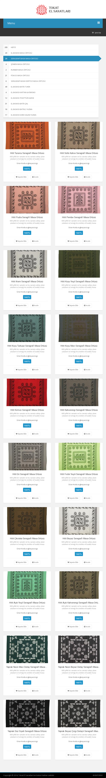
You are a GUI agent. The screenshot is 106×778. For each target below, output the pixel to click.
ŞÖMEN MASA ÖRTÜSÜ (16, 64)
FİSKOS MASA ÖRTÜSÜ (16, 75)
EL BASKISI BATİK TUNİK (16, 86)
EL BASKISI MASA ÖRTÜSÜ (17, 53)
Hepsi (9, 47)
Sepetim (98, 33)
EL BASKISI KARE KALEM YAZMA (19, 115)
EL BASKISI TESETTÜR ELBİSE (18, 98)
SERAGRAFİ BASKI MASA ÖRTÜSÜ (20, 58)
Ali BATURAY (98, 775)
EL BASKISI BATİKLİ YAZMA (17, 109)
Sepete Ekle (21, 177)
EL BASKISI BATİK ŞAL (15, 103)
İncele (35, 177)
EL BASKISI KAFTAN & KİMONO (19, 92)
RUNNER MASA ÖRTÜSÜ (17, 70)
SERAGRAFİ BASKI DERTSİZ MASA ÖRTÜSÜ (24, 81)
